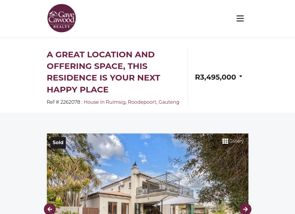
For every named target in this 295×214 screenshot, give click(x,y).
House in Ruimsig (104, 102)
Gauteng (169, 102)
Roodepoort (142, 102)
